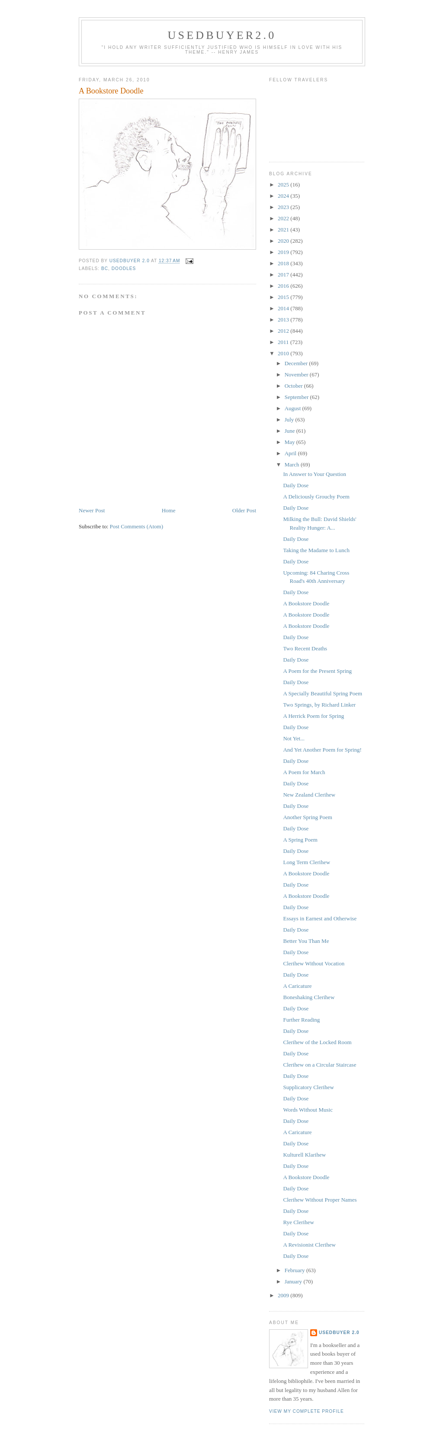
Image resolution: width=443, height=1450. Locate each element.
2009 (284, 1295)
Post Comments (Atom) (137, 526)
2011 (284, 342)
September (297, 397)
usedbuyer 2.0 (339, 1332)
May (290, 442)
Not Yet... (294, 738)
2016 (284, 286)
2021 (284, 229)
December (297, 363)
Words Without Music (307, 1109)
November (297, 374)
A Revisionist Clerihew (309, 1244)
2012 (284, 331)
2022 (284, 218)
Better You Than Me (306, 941)
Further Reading (301, 1019)
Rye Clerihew (298, 1222)
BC (104, 268)
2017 (284, 274)
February (295, 1270)
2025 (284, 184)
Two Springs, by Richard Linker (319, 704)
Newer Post (92, 510)
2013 (284, 319)
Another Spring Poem (307, 817)
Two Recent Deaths (305, 648)
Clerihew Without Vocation (313, 963)
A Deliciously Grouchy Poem (316, 496)
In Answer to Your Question (314, 474)
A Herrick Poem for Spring (313, 716)
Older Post (244, 510)
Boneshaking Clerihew (308, 997)
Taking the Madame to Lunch (316, 550)
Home (169, 510)
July (290, 419)
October (294, 386)
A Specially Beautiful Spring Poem (322, 693)
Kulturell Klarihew (304, 1154)
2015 (284, 297)
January (294, 1281)
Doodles (124, 268)
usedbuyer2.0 (222, 35)
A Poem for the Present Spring (317, 671)
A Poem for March (304, 772)
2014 (284, 308)
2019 (284, 252)
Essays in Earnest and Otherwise (319, 918)
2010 (284, 353)
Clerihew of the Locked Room (317, 1042)
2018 (284, 263)
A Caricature (297, 986)
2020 (284, 241)
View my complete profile (306, 1411)
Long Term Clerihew (306, 862)
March (293, 464)
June (290, 431)
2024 (284, 196)
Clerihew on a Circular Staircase (319, 1064)
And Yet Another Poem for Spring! (322, 749)
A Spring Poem (300, 839)
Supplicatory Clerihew (308, 1087)
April (291, 453)
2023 (284, 207)
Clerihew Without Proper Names (319, 1199)
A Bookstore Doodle (306, 603)
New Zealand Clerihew (309, 794)
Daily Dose (295, 485)
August (293, 408)
